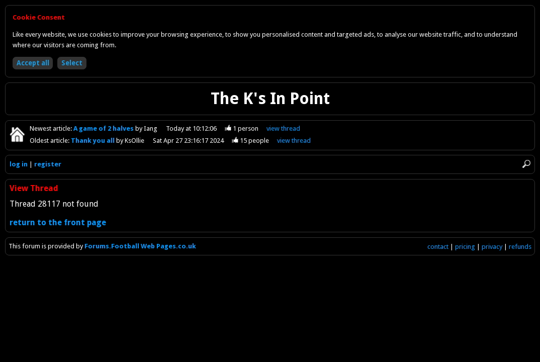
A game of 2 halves (104, 128)
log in (19, 164)
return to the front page (58, 222)
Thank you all (93, 140)
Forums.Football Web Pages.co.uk (140, 246)
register (47, 164)
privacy (492, 246)
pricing (465, 246)
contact (437, 246)
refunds (520, 246)
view (283, 128)
